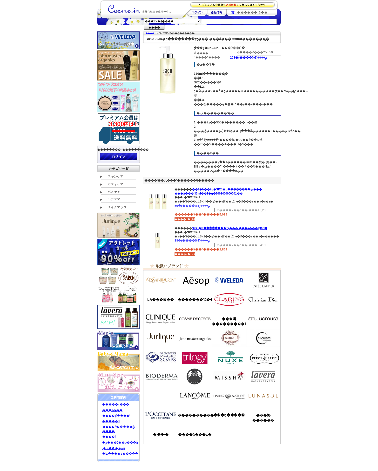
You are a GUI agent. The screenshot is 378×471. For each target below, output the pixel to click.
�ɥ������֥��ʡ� (160, 357)
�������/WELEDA (229, 280)
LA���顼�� (160, 299)
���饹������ (263, 417)
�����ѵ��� (115, 404)
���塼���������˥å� (229, 321)
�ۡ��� (150, 33)
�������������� (160, 280)
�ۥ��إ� (161, 434)
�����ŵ (111, 421)
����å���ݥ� (194, 434)
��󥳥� (195, 395)
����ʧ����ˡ (116, 415)
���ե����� (229, 415)
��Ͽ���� (216, 12)
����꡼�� (160, 338)
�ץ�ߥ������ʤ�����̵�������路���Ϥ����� (234, 4)
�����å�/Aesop (195, 280)
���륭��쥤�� (263, 338)
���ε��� (112, 410)
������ (229, 299)
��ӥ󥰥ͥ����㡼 (229, 395)
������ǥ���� (195, 318)
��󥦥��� (160, 395)
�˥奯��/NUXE (229, 357)
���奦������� (263, 318)
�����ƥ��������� (263, 280)
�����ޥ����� (195, 338)
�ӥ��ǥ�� (160, 376)
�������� (197, 12)
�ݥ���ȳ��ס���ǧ (120, 442)
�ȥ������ (195, 357)
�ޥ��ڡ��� (113, 448)
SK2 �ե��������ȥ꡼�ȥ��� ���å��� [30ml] (229, 228)
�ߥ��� (229, 376)
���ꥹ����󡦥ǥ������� (263, 299)
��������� (263, 376)
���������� (160, 415)
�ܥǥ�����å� (195, 376)
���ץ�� (229, 338)
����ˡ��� (160, 318)
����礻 (110, 436)
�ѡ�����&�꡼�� (263, 357)
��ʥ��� (263, 395)
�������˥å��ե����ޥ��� (195, 299)
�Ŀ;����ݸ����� (120, 453)
